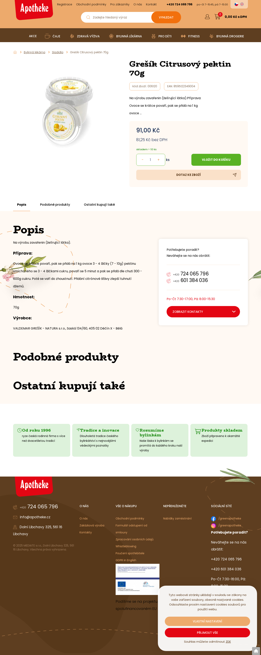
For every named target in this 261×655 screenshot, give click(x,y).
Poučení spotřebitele (130, 553)
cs (236, 4)
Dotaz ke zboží (188, 175)
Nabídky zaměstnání (177, 518)
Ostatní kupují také (99, 205)
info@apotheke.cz (35, 517)
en (242, 4)
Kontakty (86, 532)
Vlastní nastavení (207, 621)
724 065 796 (191, 273)
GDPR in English (126, 560)
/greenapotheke (229, 518)
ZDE (228, 641)
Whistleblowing (126, 546)
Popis (21, 205)
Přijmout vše (207, 633)
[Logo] (33, 11)
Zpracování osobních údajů (135, 539)
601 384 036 (190, 280)
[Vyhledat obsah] (166, 17)
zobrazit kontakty (188, 312)
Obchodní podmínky (130, 518)
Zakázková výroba (92, 525)
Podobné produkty (55, 205)
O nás (84, 518)
